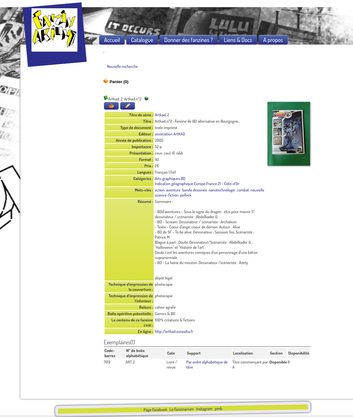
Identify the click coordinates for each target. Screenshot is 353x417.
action (160, 189)
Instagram (204, 408)
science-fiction (167, 195)
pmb (218, 408)
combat (243, 189)
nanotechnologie (222, 189)
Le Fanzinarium (182, 409)
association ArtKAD (170, 133)
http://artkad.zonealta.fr (174, 331)
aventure (173, 189)
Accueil (112, 39)
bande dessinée (194, 189)
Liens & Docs (238, 39)
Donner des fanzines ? (188, 39)
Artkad (160, 114)
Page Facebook (155, 409)
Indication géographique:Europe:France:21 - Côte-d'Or (197, 183)
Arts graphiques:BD (170, 178)
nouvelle (257, 189)
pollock (186, 195)
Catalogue (142, 39)
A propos (273, 39)
